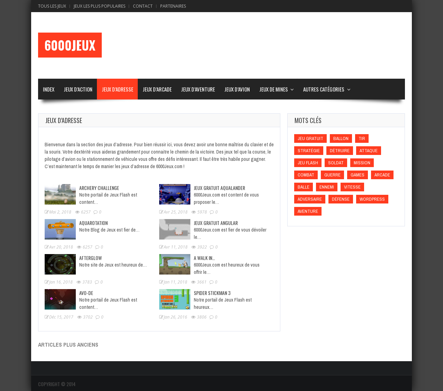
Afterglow (90, 257)
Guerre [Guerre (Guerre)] (332, 175)
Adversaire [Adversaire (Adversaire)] (310, 199)
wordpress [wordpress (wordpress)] (372, 199)
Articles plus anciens (68, 344)
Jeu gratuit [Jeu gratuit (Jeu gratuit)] (310, 138)
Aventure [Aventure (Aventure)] (308, 211)
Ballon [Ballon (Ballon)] (341, 138)
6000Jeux (70, 45)
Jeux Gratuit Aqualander (219, 187)
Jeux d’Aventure (198, 89)
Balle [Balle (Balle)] (303, 187)
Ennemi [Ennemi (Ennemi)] (326, 187)
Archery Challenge (99, 187)
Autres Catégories (323, 89)
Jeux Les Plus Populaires (99, 6)
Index (48, 89)
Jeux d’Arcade (157, 89)
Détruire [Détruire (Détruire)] (340, 151)
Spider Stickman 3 (212, 292)
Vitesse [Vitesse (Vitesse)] (352, 187)
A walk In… (204, 257)
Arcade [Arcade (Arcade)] (382, 175)
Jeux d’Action (78, 89)
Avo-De (86, 292)
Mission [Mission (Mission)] (362, 163)
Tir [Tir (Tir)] (362, 138)
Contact (143, 6)
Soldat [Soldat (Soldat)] (336, 163)
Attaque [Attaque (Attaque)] (369, 151)
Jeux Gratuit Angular (216, 222)
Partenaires (173, 6)
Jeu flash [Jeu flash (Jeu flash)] (308, 163)
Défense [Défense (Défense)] (341, 199)
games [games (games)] (357, 175)
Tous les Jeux (52, 6)
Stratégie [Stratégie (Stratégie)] (309, 151)
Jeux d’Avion (237, 89)
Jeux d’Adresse (117, 89)
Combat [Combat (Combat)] (306, 175)
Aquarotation (93, 222)
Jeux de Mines (273, 89)
